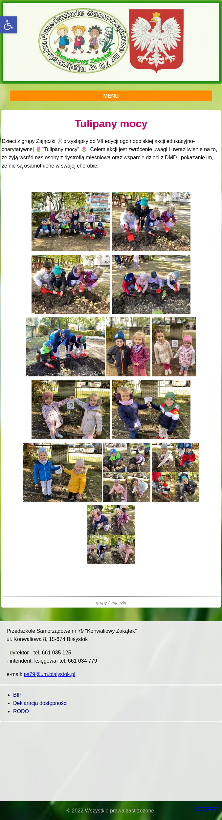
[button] (8, 24)
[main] (111, 359)
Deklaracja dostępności (40, 703)
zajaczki (118, 602)
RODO (21, 711)
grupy (101, 602)
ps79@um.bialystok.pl (49, 674)
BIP (17, 695)
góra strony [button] (207, 810)
